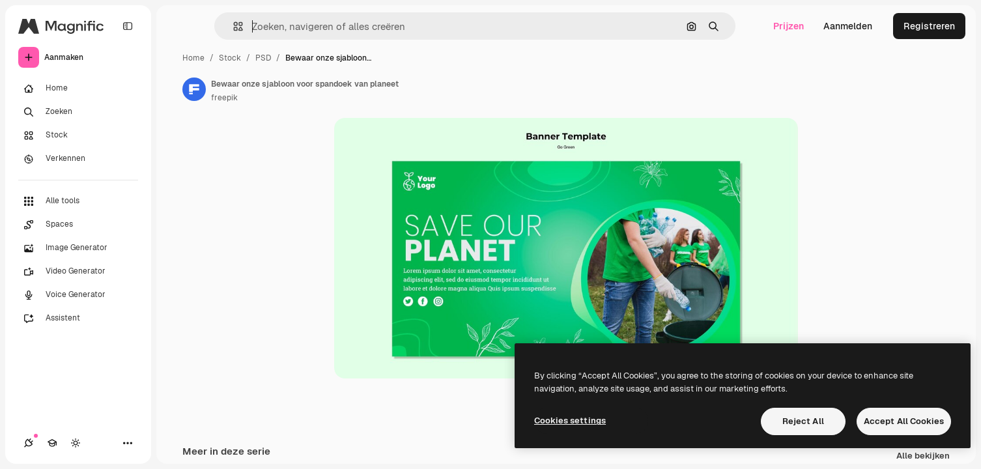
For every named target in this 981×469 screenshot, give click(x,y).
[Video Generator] (78, 271)
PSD (263, 58)
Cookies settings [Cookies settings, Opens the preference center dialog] (570, 420)
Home (193, 58)
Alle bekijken (923, 456)
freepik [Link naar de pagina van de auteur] (224, 97)
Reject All (803, 421)
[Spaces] (78, 224)
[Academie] (52, 443)
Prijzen (788, 26)
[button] (233, 26)
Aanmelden (847, 26)
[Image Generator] (78, 248)
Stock (230, 58)
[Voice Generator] (78, 295)
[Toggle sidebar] (127, 26)
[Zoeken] (78, 112)
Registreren (929, 26)
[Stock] (78, 135)
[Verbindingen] (28, 443)
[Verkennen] (78, 159)
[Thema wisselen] (75, 443)
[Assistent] (78, 318)
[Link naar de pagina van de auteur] (194, 89)
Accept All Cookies (904, 421)
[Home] (78, 88)
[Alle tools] (78, 201)
